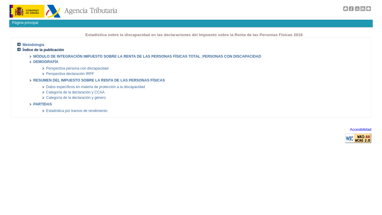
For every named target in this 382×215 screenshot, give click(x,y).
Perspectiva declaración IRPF (70, 74)
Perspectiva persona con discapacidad (77, 68)
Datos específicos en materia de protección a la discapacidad (95, 87)
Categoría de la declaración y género (76, 98)
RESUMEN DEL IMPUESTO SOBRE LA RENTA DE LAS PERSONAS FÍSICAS (99, 80)
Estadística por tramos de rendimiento (76, 111)
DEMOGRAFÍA (45, 62)
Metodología (33, 45)
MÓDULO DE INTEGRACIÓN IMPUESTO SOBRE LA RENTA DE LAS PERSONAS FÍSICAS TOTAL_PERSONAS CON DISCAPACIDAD (147, 56)
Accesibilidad (361, 130)
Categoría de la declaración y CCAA (75, 92)
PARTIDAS (42, 104)
